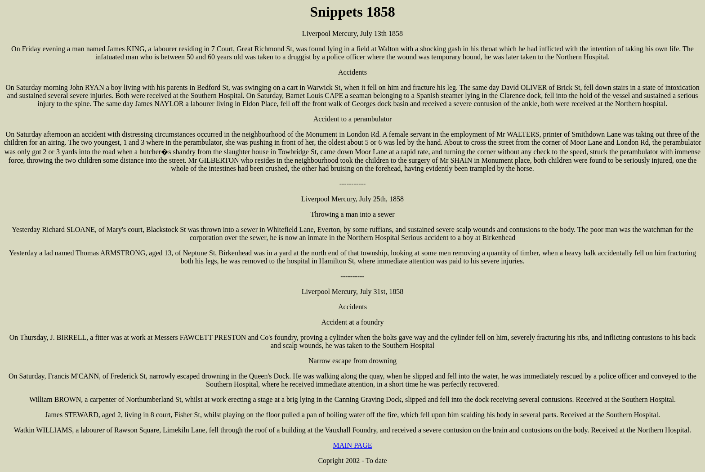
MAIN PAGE (352, 445)
